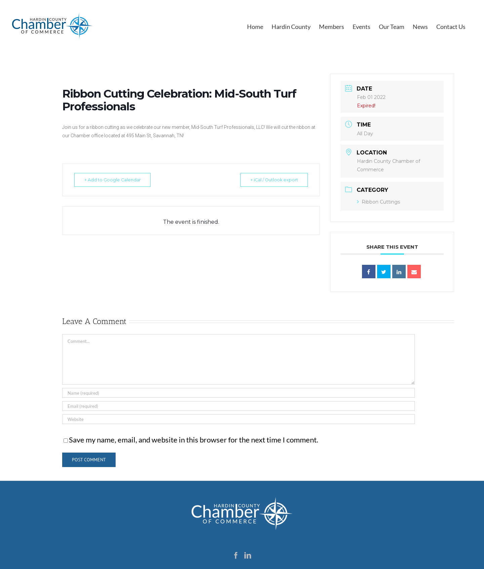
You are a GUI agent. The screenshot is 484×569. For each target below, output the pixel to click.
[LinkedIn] (247, 555)
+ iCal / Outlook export (271, 179)
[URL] (238, 419)
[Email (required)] (238, 406)
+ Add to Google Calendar (114, 179)
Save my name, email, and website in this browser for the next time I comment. (193, 439)
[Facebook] (236, 555)
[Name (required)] (238, 393)
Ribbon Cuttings (378, 202)
